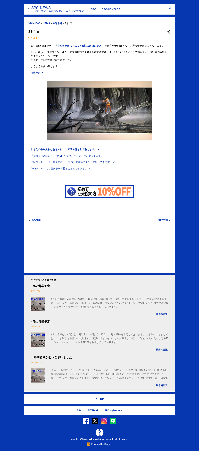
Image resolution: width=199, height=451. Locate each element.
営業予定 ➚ (37, 72)
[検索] (170, 8)
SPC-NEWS (41, 8)
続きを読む (162, 314)
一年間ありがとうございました (51, 357)
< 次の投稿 (35, 220)
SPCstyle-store (113, 410)
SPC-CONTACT (111, 9)
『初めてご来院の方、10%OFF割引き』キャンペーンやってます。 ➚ (68, 155)
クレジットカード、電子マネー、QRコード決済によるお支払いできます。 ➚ (73, 162)
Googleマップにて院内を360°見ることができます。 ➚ (60, 168)
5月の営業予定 (40, 286)
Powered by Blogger (100, 444)
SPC (93, 9)
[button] (169, 32)
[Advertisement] (99, 247)
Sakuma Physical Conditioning (97, 439)
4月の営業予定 (40, 321)
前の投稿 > (164, 220)
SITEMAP (93, 410)
